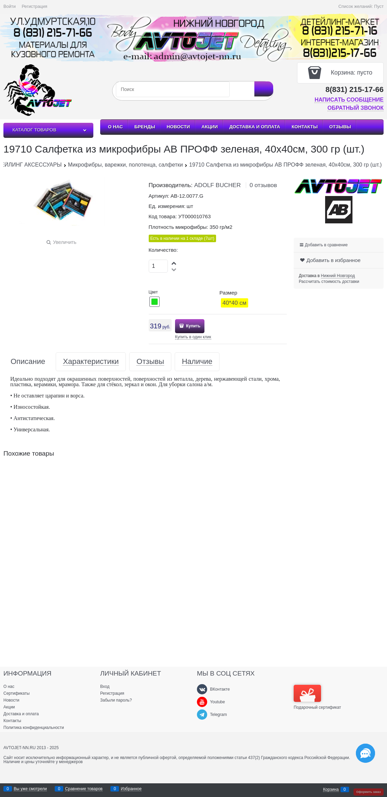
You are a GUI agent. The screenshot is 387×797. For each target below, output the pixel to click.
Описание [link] (28, 362)
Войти (9, 6)
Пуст (379, 6)
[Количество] (158, 266)
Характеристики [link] (91, 362)
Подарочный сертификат (317, 697)
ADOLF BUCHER (217, 185)
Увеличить (64, 242)
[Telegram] (202, 714)
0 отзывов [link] (263, 185)
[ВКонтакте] (202, 689)
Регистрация (34, 6)
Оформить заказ (368, 792)
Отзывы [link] (150, 362)
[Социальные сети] (365, 753)
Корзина (331, 789)
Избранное (131, 789)
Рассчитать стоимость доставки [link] (329, 281)
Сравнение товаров (84, 789)
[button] (174, 263)
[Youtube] (202, 702)
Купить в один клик (193, 337)
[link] (338, 275)
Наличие (197, 362)
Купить (192, 326)
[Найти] (263, 88)
